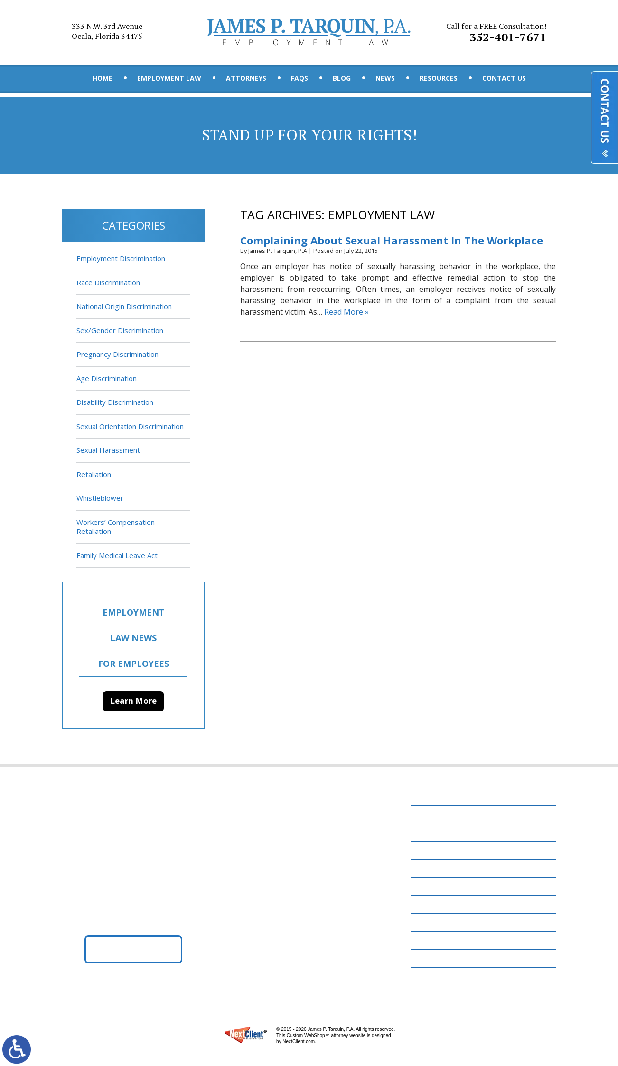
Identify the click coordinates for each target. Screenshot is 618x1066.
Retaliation (93, 474)
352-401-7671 (496, 32)
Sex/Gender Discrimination (119, 330)
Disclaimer (435, 958)
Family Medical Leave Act (117, 555)
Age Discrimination (106, 378)
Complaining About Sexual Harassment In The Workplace (391, 240)
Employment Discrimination (120, 258)
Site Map (431, 976)
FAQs (299, 78)
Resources (439, 78)
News (385, 78)
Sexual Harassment (108, 450)
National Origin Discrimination (124, 306)
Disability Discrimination (114, 402)
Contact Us (504, 78)
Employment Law (169, 78)
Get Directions (133, 949)
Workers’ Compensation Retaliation (115, 526)
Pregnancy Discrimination (117, 354)
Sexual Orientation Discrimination (130, 426)
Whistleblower (99, 498)
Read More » (346, 312)
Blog (342, 78)
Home (102, 78)
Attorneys (246, 78)
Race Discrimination (108, 282)
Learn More (133, 700)
